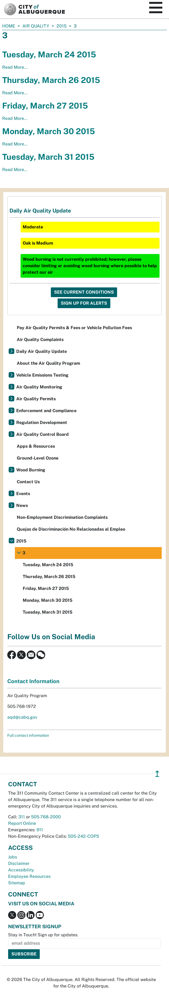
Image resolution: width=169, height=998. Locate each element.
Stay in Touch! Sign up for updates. (43, 934)
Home (8, 26)
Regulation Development (41, 422)
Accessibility (21, 869)
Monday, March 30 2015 (48, 131)
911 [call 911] (40, 829)
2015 (62, 26)
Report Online (22, 823)
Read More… (14, 67)
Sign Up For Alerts (84, 303)
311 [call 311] (21, 816)
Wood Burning (30, 469)
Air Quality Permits (36, 398)
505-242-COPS (83, 836)
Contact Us (28, 481)
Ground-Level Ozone (37, 458)
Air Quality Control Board (42, 434)
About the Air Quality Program (48, 363)
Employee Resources (29, 876)
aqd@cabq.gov (22, 717)
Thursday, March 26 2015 (51, 80)
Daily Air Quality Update (41, 351)
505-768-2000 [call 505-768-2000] (46, 816)
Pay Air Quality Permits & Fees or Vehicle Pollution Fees (74, 327)
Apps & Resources (36, 446)
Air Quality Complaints (40, 339)
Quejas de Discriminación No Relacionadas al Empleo (71, 529)
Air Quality (35, 26)
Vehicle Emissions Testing (42, 375)
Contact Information (33, 681)
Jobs (12, 857)
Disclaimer (18, 863)
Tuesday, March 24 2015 (49, 54)
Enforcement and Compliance (46, 410)
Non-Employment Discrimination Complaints (62, 517)
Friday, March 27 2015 (45, 105)
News (22, 505)
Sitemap (16, 882)
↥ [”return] (157, 774)
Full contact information (28, 735)
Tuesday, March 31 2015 (48, 157)
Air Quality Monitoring (39, 387)
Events (23, 493)
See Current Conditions (84, 292)
